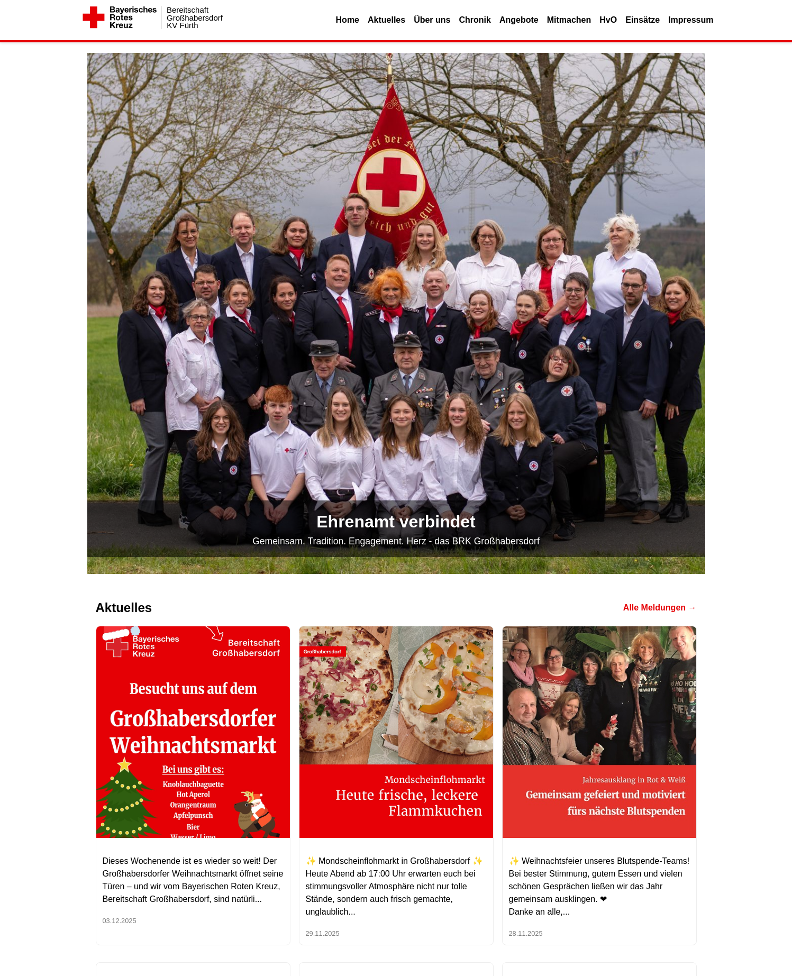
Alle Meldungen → (660, 607)
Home (347, 19)
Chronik (474, 19)
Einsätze (642, 19)
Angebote (519, 19)
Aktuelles (386, 19)
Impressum (690, 19)
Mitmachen (569, 19)
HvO (608, 19)
